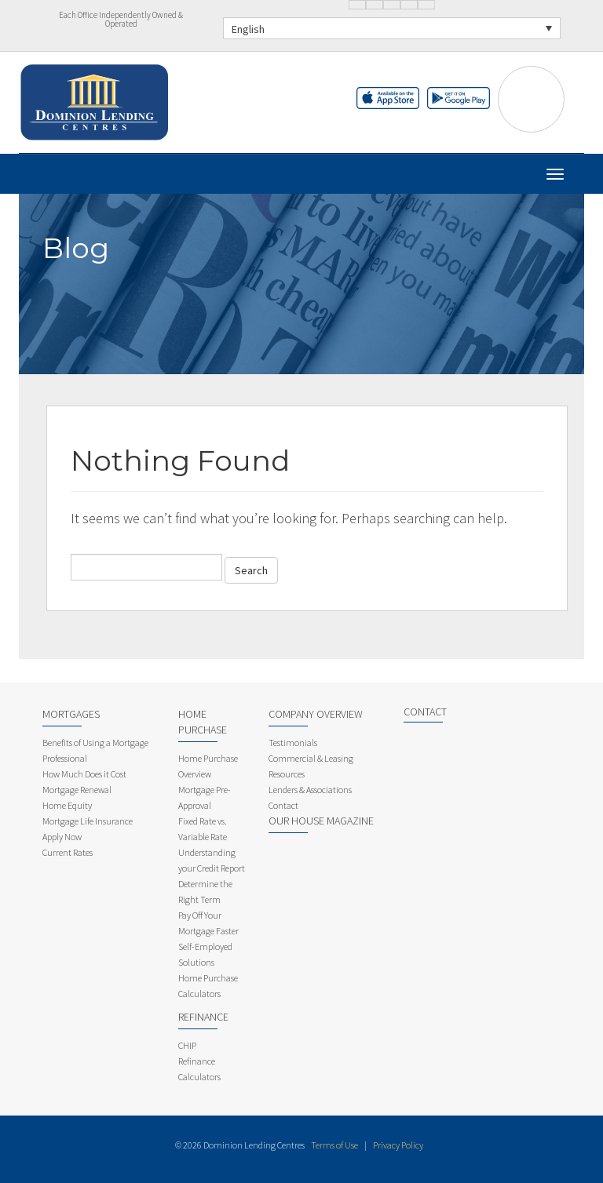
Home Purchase (202, 722)
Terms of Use (334, 1145)
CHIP (187, 1045)
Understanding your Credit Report (211, 860)
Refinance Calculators (199, 1069)
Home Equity (67, 805)
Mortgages (71, 714)
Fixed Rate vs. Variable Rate (202, 829)
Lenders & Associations (310, 789)
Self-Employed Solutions (205, 954)
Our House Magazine (321, 821)
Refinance (203, 1017)
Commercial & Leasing (311, 758)
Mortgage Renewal (76, 789)
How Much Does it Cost (84, 774)
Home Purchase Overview (208, 766)
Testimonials (293, 742)
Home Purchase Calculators (208, 985)
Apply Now (62, 837)
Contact (283, 805)
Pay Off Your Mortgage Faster (208, 923)
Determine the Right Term (205, 891)
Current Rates (67, 852)
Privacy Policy (398, 1145)
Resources (287, 774)
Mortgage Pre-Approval (204, 797)
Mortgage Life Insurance (87, 821)
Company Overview (316, 714)
